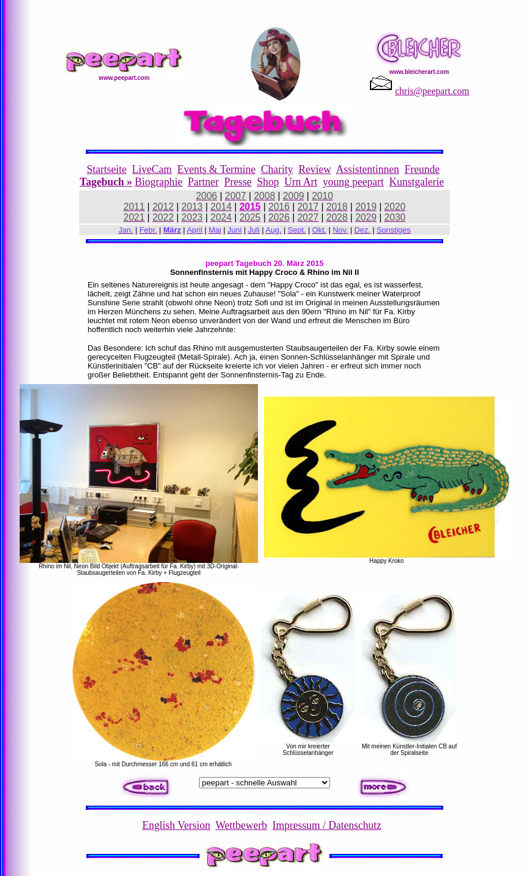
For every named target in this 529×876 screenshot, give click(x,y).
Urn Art (301, 182)
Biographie (158, 182)
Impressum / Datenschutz (326, 825)
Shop (268, 182)
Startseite (107, 169)
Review (314, 169)
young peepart (353, 182)
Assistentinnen (367, 169)
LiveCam (152, 169)
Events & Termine (217, 169)
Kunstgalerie (416, 182)
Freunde (422, 169)
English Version (176, 825)
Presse (237, 182)
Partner (203, 182)
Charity (277, 169)
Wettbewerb (241, 825)
